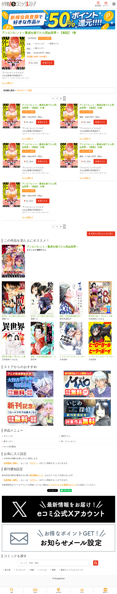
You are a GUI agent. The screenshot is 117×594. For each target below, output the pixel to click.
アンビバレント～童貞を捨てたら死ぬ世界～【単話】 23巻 (39, 145)
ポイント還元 (45, 38)
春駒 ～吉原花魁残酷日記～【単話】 (44, 357)
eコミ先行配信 (10, 447)
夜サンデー (39, 48)
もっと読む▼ (7, 83)
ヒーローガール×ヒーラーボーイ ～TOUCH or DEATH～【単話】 (102, 357)
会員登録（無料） (11, 463)
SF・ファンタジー (68, 441)
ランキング (20, 570)
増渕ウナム (54, 44)
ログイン (106, 4)
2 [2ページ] (60, 98)
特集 (32, 570)
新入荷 (7, 570)
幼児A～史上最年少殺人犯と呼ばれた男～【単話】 (15, 316)
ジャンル (43, 570)
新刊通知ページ (36, 475)
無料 (54, 570)
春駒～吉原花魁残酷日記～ (71, 316)
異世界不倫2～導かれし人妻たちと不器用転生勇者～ (15, 357)
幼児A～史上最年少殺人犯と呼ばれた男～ (44, 316)
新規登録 (98, 4)
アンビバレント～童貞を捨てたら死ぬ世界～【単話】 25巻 (39, 185)
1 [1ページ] (57, 98)
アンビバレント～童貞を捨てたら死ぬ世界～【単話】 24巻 (96, 145)
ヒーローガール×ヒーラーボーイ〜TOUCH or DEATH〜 (73, 357)
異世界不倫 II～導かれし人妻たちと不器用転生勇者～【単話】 (102, 316)
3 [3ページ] (64, 98)
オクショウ (39, 44)
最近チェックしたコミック (72, 570)
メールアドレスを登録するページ (63, 485)
